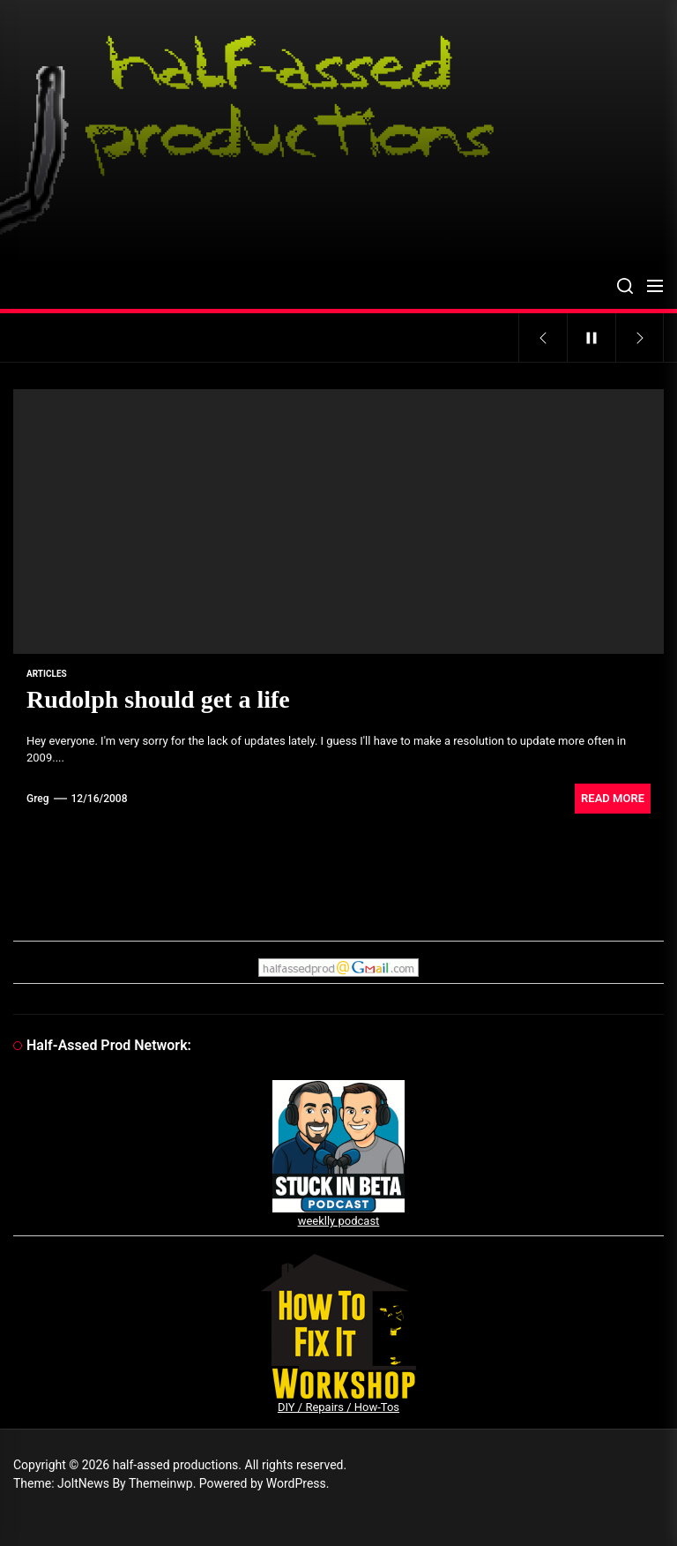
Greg (37, 798)
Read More (612, 798)
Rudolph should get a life (158, 699)
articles (46, 674)
